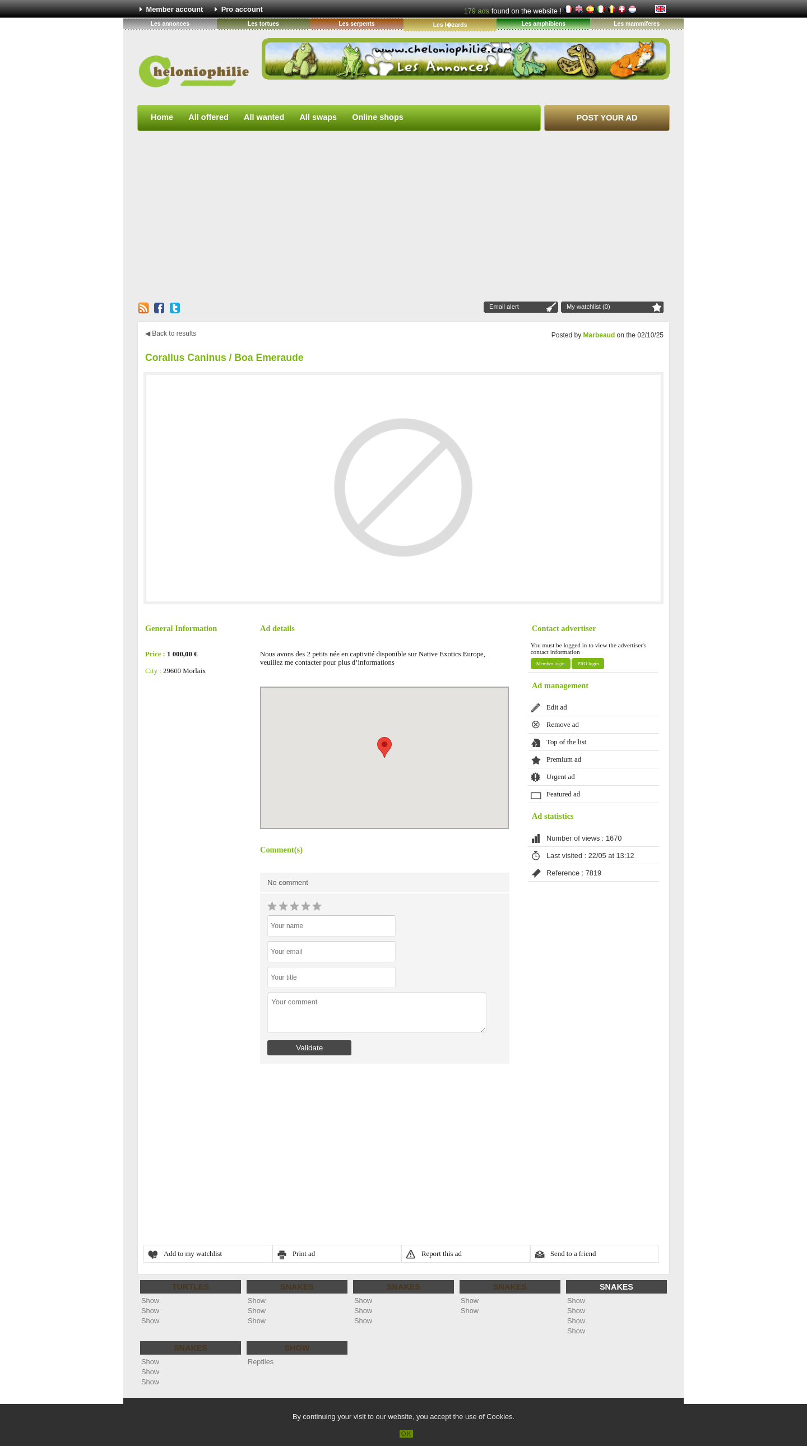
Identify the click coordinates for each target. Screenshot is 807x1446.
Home (162, 117)
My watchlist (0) (588, 306)
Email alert (504, 306)
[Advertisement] (403, 215)
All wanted (264, 117)
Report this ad (441, 1254)
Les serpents (356, 24)
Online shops (377, 117)
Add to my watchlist (193, 1254)
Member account (174, 9)
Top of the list (566, 742)
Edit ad (556, 707)
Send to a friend (573, 1254)
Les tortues (263, 24)
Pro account (242, 9)
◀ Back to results (170, 333)
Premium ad (563, 759)
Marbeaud (599, 335)
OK (406, 1433)
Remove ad (562, 725)
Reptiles (260, 1361)
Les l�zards (450, 25)
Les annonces (170, 24)
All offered (208, 117)
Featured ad (563, 794)
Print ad (304, 1254)
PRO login (588, 663)
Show (150, 1300)
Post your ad (607, 117)
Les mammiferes (637, 24)
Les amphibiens (543, 24)
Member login (550, 663)
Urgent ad (560, 777)
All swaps (318, 117)
